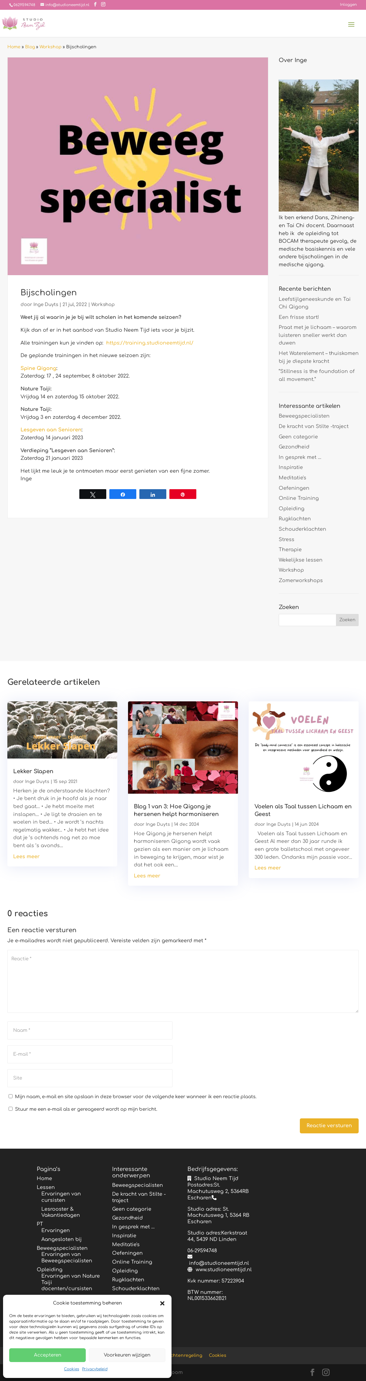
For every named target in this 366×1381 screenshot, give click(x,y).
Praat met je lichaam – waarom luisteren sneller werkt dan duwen (318, 335)
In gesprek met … (300, 457)
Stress (286, 539)
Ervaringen (55, 1230)
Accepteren (47, 1355)
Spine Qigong (38, 368)
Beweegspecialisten (304, 416)
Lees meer (26, 856)
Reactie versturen (329, 1125)
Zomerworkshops (301, 580)
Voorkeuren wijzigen (127, 1355)
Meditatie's (292, 478)
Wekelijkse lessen (301, 560)
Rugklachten (295, 519)
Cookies (71, 1369)
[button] (162, 1303)
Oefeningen (294, 488)
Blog (30, 47)
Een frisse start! (299, 317)
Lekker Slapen (33, 771)
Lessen (46, 1187)
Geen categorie (298, 437)
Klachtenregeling (183, 1355)
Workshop (51, 47)
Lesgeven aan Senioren (51, 430)
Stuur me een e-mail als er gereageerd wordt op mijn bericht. (83, 1109)
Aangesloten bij (61, 1239)
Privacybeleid (95, 1369)
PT (40, 1224)
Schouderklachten (302, 529)
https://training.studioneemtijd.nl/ (150, 343)
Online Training (299, 498)
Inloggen (348, 5)
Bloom (175, 1372)
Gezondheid (294, 447)
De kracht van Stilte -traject (314, 426)
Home (14, 47)
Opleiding (291, 508)
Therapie (290, 549)
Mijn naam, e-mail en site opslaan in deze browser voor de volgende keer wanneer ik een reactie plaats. (135, 1096)
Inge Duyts (45, 304)
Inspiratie (291, 467)
